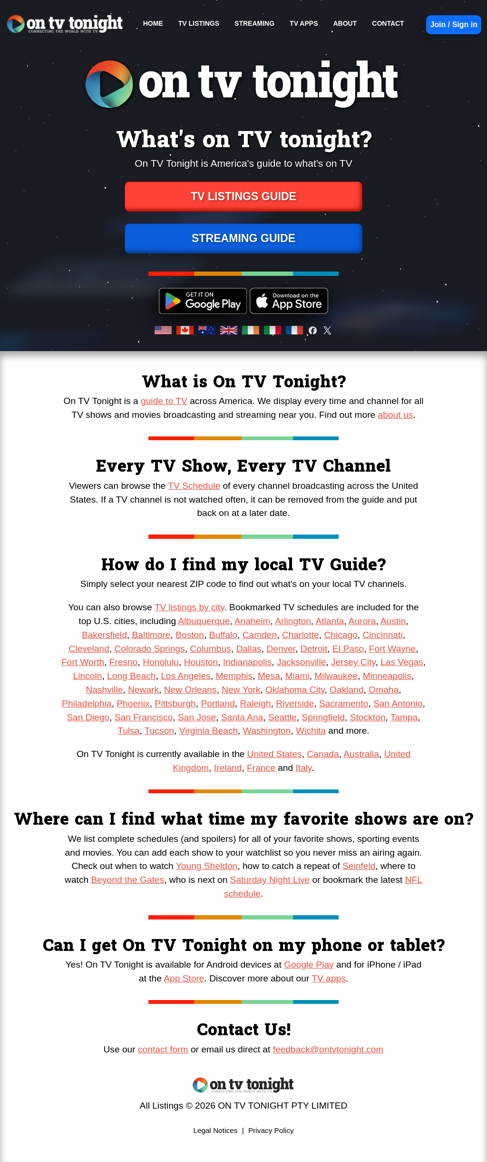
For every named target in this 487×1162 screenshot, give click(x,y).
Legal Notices (215, 1130)
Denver (280, 649)
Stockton (368, 717)
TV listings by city (189, 607)
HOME (153, 23)
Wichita (311, 731)
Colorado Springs (149, 649)
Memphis (234, 676)
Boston (189, 635)
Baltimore (151, 635)
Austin (393, 621)
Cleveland (88, 649)
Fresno (123, 662)
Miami (297, 676)
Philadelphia (87, 703)
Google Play (309, 965)
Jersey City (353, 662)
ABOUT (345, 23)
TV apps (328, 978)
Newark (143, 690)
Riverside (295, 703)
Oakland (346, 690)
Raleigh (255, 703)
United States (274, 754)
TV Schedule (194, 486)
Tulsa (128, 731)
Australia (361, 754)
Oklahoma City (294, 690)
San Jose (197, 717)
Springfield (323, 717)
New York (241, 690)
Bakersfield (104, 635)
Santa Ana (242, 717)
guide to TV (164, 401)
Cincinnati (383, 635)
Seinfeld (358, 866)
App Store (184, 978)
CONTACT (388, 23)
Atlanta (329, 621)
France (261, 768)
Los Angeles (186, 676)
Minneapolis (387, 676)
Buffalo (223, 635)
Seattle (282, 717)
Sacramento (343, 703)
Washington (267, 731)
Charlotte (300, 635)
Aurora (362, 621)
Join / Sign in (453, 24)
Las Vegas (401, 662)
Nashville (104, 690)
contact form (163, 1049)
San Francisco (144, 717)
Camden (260, 635)
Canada (323, 754)
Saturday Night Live (270, 880)
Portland (217, 703)
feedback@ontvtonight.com (328, 1049)
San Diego (88, 717)
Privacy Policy (271, 1130)
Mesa (269, 676)
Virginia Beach (208, 731)
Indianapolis (247, 662)
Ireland (228, 768)
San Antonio (398, 703)
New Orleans (190, 690)
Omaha (384, 690)
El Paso (348, 649)
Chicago (340, 635)
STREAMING (254, 23)
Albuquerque (204, 621)
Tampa (404, 717)
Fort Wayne (392, 649)
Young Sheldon (206, 866)
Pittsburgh (175, 703)
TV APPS (304, 23)
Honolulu (161, 662)
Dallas (248, 649)
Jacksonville (301, 662)
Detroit (314, 649)
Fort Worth (82, 662)
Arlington (293, 621)
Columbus (210, 649)
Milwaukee (336, 676)
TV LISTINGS (198, 23)
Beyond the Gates (128, 880)
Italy (304, 768)
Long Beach (131, 676)
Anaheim (252, 621)
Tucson (159, 731)
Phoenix (133, 703)
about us (395, 415)
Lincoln (87, 676)
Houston (201, 662)
